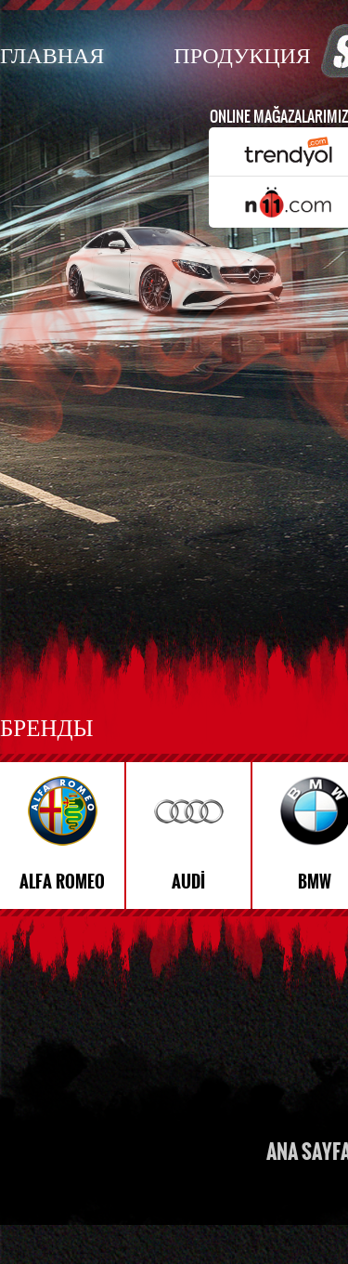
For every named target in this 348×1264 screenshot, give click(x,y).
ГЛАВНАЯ (52, 54)
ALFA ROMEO (62, 882)
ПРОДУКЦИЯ (242, 54)
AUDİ (188, 882)
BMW (314, 882)
